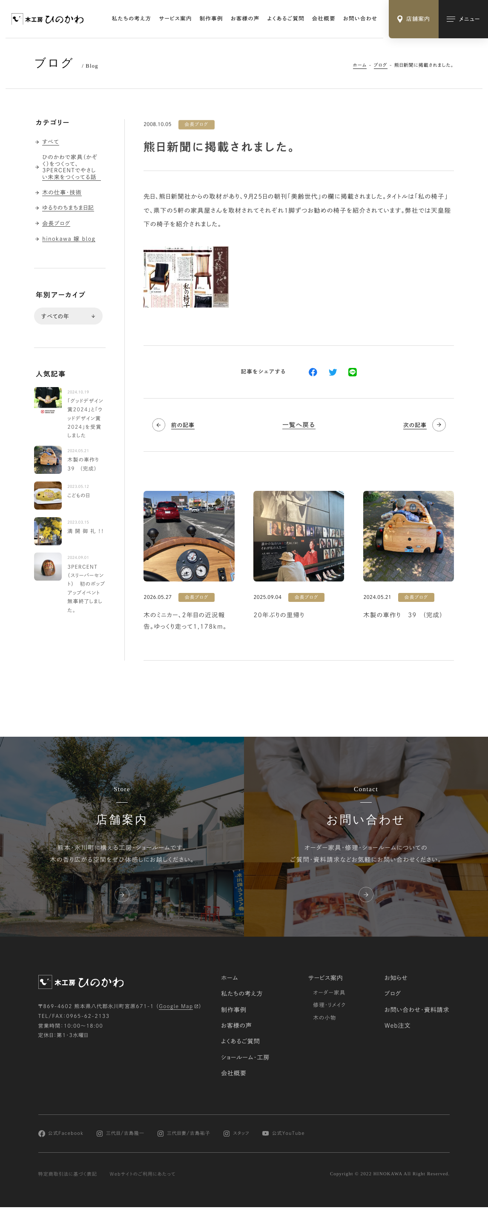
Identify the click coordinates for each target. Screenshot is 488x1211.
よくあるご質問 (285, 18)
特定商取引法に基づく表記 (68, 1173)
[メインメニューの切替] (463, 19)
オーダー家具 (329, 992)
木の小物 (324, 1017)
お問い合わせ (360, 18)
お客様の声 (245, 18)
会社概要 (324, 18)
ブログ (381, 65)
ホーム (360, 65)
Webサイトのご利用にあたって (143, 1173)
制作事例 (211, 18)
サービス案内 (175, 18)
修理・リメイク (329, 1005)
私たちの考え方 (132, 18)
